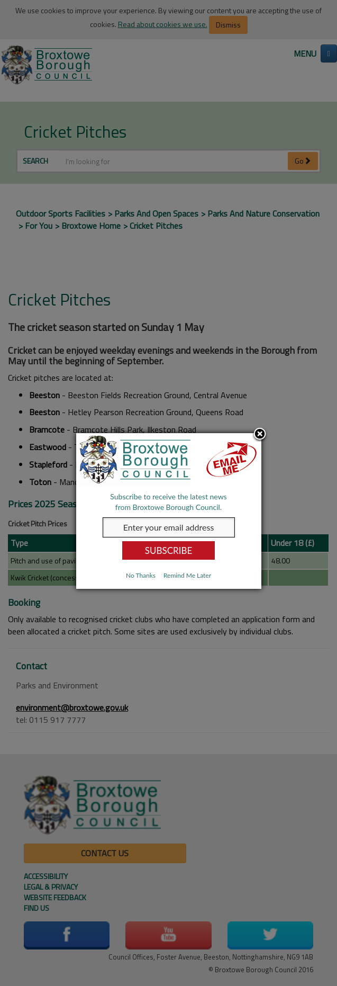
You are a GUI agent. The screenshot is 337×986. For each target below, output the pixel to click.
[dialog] (168, 511)
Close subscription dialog (260, 434)
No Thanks (141, 575)
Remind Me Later (187, 575)
